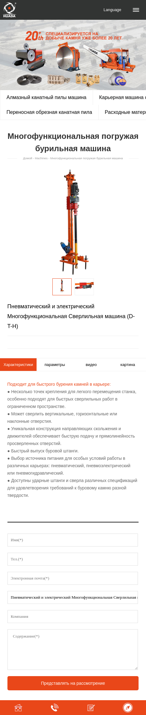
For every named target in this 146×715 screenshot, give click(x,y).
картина (128, 364)
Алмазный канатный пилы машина (46, 97)
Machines (41, 158)
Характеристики (18, 364)
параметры (55, 364)
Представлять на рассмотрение (73, 683)
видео (91, 364)
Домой (27, 158)
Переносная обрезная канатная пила (49, 112)
